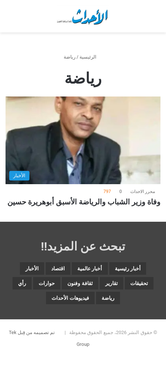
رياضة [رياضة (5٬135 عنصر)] (108, 298)
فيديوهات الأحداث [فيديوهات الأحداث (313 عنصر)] (70, 298)
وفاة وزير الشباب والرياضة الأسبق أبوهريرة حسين (83, 201)
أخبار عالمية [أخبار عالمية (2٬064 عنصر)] (89, 268)
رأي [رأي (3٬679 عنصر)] (22, 283)
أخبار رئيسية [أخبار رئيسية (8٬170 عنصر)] (128, 268)
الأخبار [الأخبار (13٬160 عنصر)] (32, 268)
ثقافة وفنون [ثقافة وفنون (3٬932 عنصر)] (79, 283)
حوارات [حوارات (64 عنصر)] (47, 283)
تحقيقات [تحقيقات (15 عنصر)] (139, 283)
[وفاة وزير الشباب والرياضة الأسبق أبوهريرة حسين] (83, 140)
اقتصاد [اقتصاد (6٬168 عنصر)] (58, 268)
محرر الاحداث (142, 191)
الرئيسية (91, 57)
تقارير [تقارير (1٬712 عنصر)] (111, 283)
